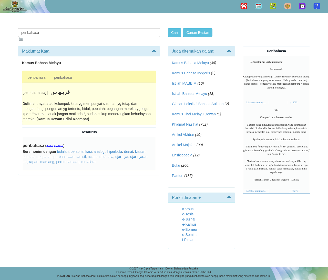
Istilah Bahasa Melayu (189, 94)
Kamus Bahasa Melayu (191, 63)
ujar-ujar (121, 157)
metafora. (89, 162)
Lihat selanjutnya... (256, 102)
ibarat (128, 151)
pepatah (45, 157)
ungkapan (30, 162)
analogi (99, 151)
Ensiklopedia (182, 155)
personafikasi (81, 151)
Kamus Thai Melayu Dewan (194, 114)
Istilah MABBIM (184, 83)
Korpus (187, 209)
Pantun (177, 176)
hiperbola (114, 151)
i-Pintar (187, 240)
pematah (29, 157)
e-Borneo (189, 229)
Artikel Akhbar (183, 135)
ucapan (94, 157)
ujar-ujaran (138, 157)
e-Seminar (190, 235)
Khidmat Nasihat (185, 124)
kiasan (140, 151)
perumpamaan (67, 162)
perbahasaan (64, 157)
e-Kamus (189, 224)
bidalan (63, 151)
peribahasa (36, 77)
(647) (295, 190)
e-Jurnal (188, 219)
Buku (176, 165)
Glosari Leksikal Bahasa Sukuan (198, 104)
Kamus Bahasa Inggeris (191, 73)
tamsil (81, 157)
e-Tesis (187, 214)
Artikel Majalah (184, 145)
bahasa (107, 157)
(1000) (293, 102)
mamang (47, 162)
